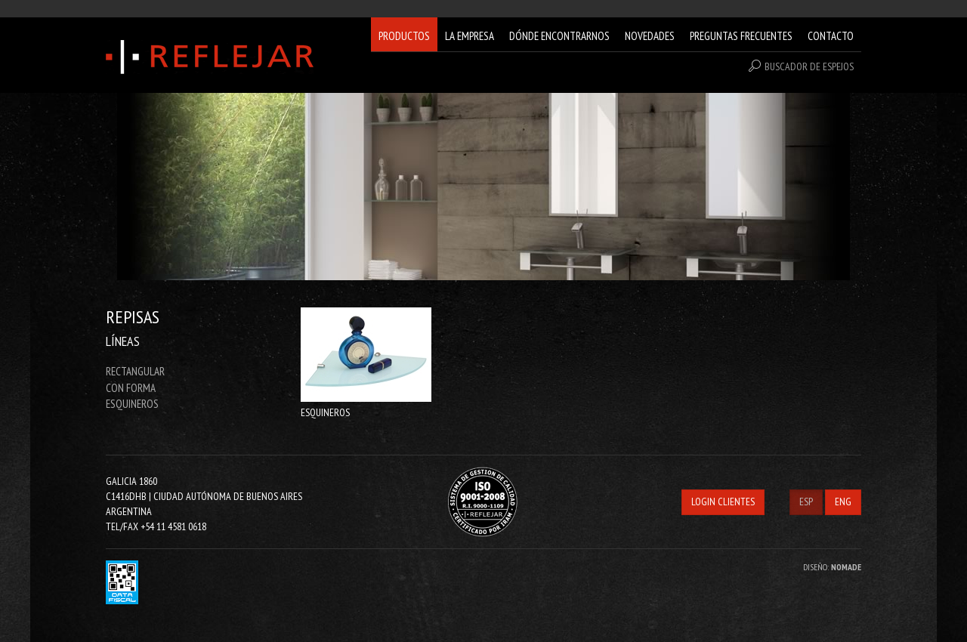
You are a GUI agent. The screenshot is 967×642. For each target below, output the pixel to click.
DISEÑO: (832, 567)
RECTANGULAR (135, 371)
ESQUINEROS (132, 404)
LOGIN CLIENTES (723, 501)
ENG (843, 501)
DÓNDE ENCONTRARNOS (559, 36)
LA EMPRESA (469, 36)
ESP (806, 501)
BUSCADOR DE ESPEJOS (801, 66)
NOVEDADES (650, 36)
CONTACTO (831, 36)
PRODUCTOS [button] (404, 36)
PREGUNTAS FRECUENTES (741, 36)
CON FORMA (131, 388)
